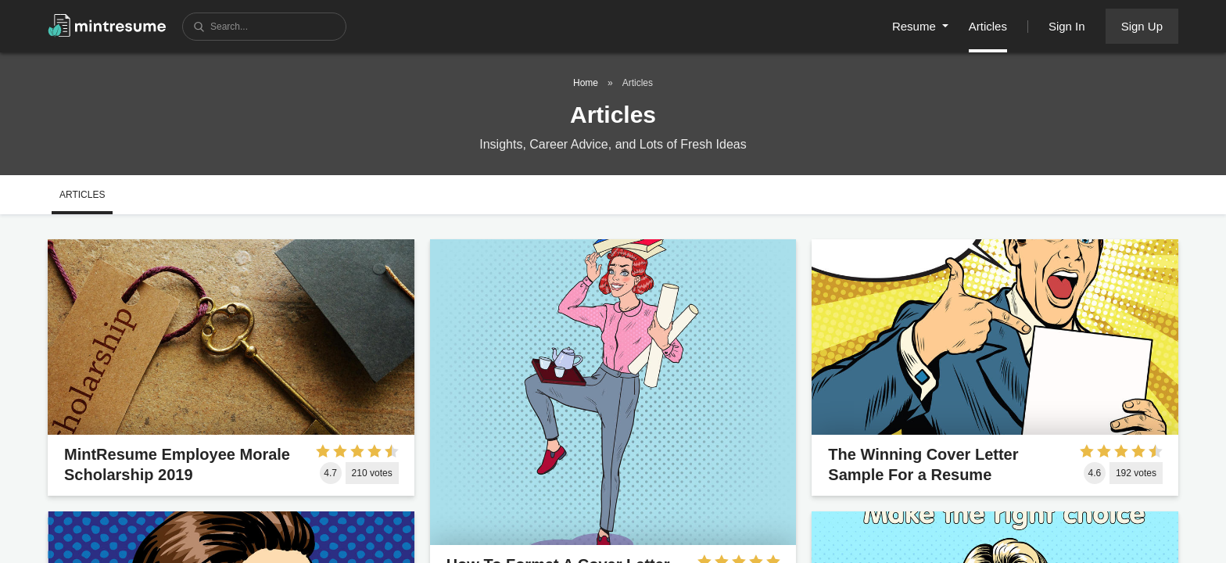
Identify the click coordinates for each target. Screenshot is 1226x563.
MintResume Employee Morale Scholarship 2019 (177, 464)
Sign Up (1142, 26)
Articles (988, 26)
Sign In (1067, 26)
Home (585, 82)
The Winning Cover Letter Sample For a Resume (923, 464)
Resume (915, 26)
